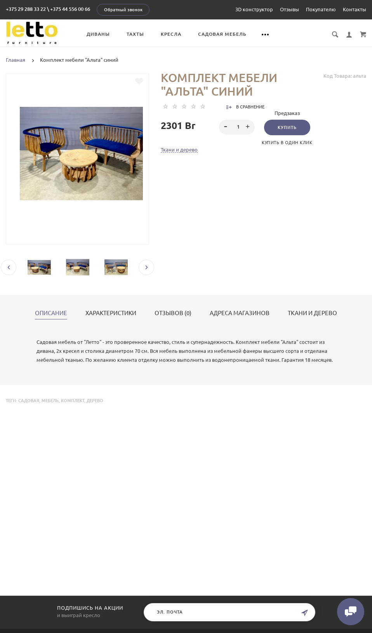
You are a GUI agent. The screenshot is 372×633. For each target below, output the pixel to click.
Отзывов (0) (173, 313)
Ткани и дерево (179, 149)
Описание (51, 313)
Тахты (135, 34)
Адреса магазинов (239, 313)
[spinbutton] (237, 127)
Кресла (171, 34)
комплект (72, 400)
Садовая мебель (222, 34)
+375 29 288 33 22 (26, 9)
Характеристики (110, 313)
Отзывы (289, 9)
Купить (287, 127)
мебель (50, 400)
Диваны (98, 34)
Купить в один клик (287, 142)
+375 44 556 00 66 (70, 9)
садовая (28, 400)
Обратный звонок (123, 9)
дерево (95, 400)
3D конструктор (254, 9)
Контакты (354, 9)
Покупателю (321, 9)
